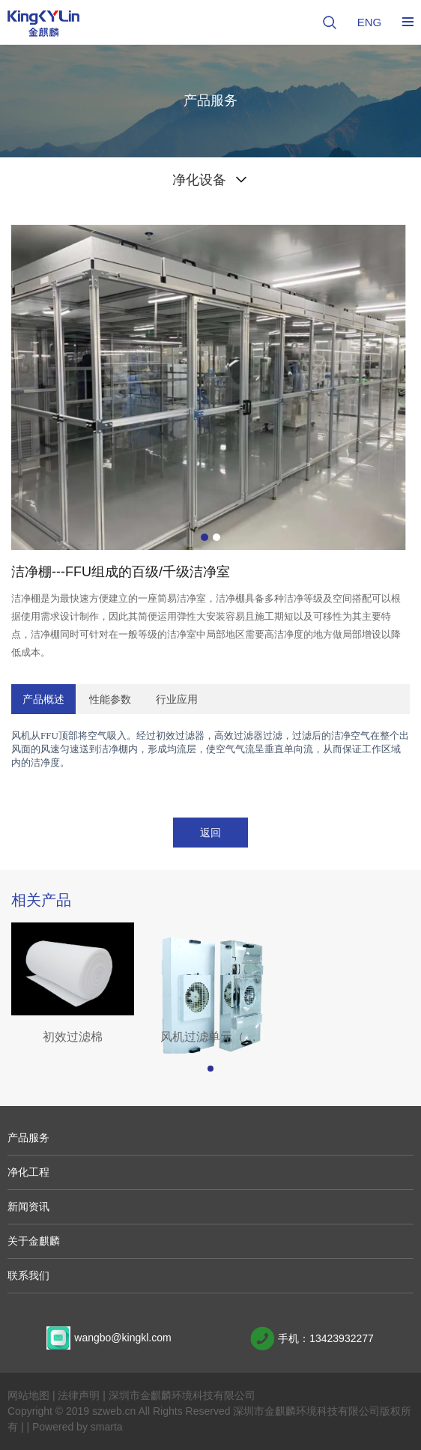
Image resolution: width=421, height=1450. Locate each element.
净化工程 (28, 1172)
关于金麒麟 (33, 1241)
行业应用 (177, 699)
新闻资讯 (28, 1206)
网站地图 (28, 1395)
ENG (369, 22)
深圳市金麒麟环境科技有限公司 (182, 1395)
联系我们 (28, 1275)
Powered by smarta (77, 1427)
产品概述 (43, 699)
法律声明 (79, 1395)
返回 (210, 833)
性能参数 (110, 699)
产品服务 (28, 1138)
